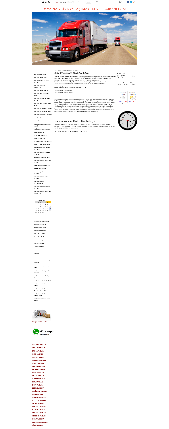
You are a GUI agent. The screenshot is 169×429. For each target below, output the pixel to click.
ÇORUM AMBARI (38, 419)
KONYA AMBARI (38, 357)
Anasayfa (55, 67)
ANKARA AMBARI (38, 348)
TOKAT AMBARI (38, 363)
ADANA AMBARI (38, 376)
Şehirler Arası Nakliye (39, 236)
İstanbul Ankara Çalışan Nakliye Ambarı (42, 299)
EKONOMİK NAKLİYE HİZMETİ (43, 141)
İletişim (114, 67)
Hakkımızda (66, 67)
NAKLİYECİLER (38, 118)
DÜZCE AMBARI (38, 403)
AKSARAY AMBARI (39, 413)
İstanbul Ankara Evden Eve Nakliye (43, 280)
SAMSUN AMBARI (38, 366)
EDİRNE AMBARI (38, 388)
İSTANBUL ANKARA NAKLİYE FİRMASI (42, 161)
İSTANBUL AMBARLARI (40, 77)
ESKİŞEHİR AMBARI (39, 391)
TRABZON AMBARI (39, 397)
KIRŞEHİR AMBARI (39, 416)
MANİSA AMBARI (38, 410)
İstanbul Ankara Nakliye (40, 224)
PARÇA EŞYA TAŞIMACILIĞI (42, 157)
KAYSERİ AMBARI (38, 379)
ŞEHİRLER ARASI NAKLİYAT (42, 165)
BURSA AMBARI (38, 351)
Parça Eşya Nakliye (39, 246)
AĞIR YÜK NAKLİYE (40, 121)
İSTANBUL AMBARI (39, 345)
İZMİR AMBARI (37, 354)
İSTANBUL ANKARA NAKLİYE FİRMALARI (42, 192)
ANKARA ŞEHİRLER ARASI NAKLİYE (41, 81)
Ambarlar (104, 67)
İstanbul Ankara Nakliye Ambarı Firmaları (42, 271)
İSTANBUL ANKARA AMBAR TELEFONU (42, 153)
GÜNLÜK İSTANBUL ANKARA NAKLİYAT (42, 148)
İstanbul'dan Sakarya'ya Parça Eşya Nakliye (43, 267)
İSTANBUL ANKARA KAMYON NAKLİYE (42, 125)
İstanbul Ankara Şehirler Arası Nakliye (41, 284)
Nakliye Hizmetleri (92, 67)
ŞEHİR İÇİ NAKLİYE (39, 132)
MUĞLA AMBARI (38, 372)
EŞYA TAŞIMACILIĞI (40, 168)
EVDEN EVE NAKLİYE (40, 135)
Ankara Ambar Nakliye (40, 233)
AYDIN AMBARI (37, 394)
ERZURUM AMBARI (39, 360)
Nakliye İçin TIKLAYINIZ (39, 322)
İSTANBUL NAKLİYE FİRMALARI (40, 86)
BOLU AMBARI (37, 385)
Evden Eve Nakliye (38, 240)
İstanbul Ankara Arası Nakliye (41, 221)
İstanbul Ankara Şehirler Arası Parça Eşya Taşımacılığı (41, 289)
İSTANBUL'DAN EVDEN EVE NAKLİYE (42, 187)
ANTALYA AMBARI (38, 369)
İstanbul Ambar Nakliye (40, 230)
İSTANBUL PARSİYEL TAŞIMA (42, 111)
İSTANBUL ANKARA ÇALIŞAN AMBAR (42, 104)
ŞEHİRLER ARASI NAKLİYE (42, 129)
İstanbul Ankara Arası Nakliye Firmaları (41, 276)
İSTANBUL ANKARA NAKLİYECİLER (39, 182)
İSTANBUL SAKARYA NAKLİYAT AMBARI (43, 261)
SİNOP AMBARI (37, 425)
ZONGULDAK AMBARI (40, 422)
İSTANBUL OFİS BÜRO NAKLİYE (43, 114)
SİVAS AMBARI (37, 382)
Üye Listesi (36, 253)
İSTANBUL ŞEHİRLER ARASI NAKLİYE (42, 99)
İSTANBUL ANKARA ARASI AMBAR (41, 94)
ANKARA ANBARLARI (40, 74)
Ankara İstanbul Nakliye (40, 227)
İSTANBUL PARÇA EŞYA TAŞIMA (43, 108)
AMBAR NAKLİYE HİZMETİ (42, 144)
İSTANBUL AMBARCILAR (41, 90)
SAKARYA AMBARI (39, 407)
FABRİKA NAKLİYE (39, 138)
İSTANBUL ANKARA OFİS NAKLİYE (41, 177)
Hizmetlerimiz (78, 67)
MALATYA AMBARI (39, 400)
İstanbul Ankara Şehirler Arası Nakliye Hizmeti (41, 294)
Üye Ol (56, 2)
